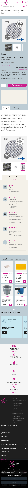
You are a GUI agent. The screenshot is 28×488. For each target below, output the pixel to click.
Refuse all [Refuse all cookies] (14, 482)
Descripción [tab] (6, 108)
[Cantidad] (3, 85)
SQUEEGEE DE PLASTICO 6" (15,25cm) (19, 277)
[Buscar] (14, 6)
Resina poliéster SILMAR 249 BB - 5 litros (20, 301)
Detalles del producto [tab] (17, 108)
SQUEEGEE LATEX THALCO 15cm (6, 276)
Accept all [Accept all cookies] (14, 478)
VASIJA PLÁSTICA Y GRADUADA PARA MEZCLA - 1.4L (6, 301)
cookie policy (18, 475)
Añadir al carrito (17, 85)
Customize (14, 485)
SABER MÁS (14, 351)
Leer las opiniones (22, 69)
